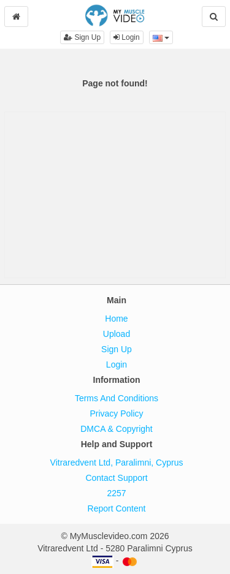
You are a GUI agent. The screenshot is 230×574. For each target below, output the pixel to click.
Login (126, 37)
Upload (116, 334)
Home (116, 318)
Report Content (117, 508)
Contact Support (116, 478)
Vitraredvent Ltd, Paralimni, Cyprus (116, 462)
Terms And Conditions (116, 398)
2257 (116, 493)
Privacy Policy (116, 413)
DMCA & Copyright (116, 429)
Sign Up (82, 37)
